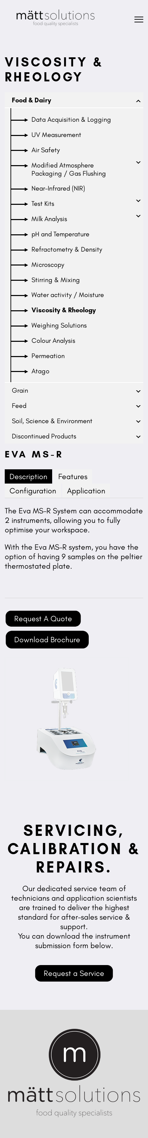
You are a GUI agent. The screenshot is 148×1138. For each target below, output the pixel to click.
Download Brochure (47, 639)
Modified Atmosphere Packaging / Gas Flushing (68, 169)
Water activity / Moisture (67, 295)
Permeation (48, 356)
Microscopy (47, 264)
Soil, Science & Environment (52, 421)
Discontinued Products (44, 436)
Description (28, 476)
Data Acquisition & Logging (71, 119)
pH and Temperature (60, 234)
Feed (19, 405)
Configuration (32, 490)
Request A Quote (43, 618)
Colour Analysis (53, 340)
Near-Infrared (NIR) (58, 188)
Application (86, 490)
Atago (40, 371)
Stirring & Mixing (55, 280)
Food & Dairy (31, 100)
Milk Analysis (49, 219)
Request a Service (74, 973)
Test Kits (42, 203)
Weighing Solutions (59, 325)
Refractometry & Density (66, 249)
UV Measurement (56, 135)
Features (72, 476)
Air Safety (45, 150)
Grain (20, 390)
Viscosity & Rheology (63, 310)
